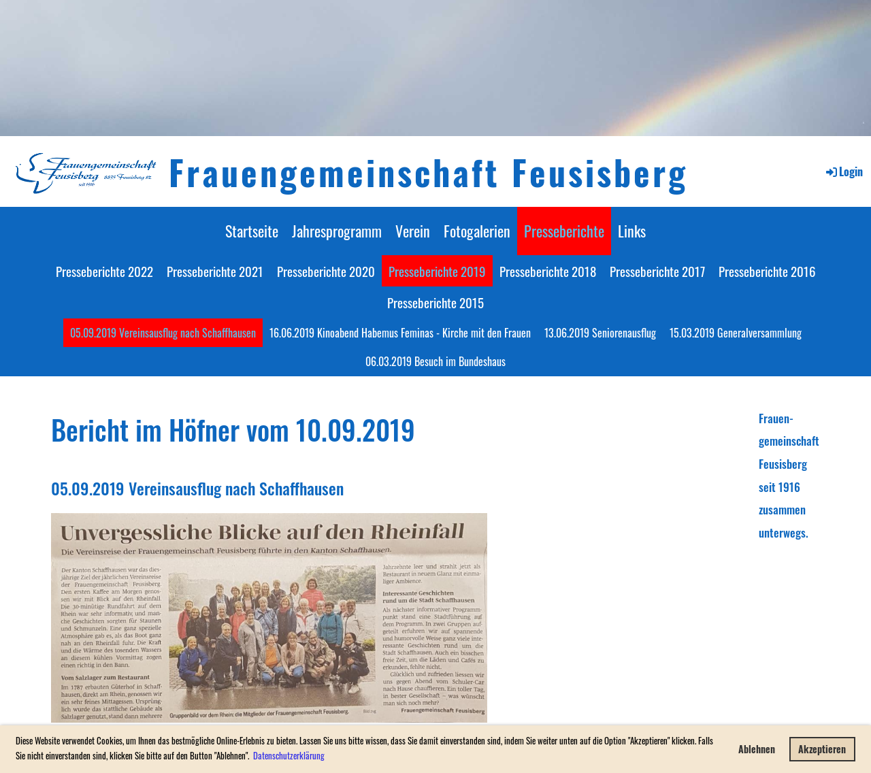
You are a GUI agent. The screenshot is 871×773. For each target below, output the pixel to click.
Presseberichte (564, 231)
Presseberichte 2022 (104, 270)
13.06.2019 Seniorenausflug (600, 333)
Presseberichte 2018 (547, 270)
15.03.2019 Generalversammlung (736, 333)
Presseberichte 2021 (215, 270)
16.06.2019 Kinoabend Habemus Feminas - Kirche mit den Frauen (400, 333)
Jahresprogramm (337, 231)
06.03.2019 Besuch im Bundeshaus (435, 361)
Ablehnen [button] (756, 749)
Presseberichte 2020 (326, 270)
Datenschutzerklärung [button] (289, 755)
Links (632, 231)
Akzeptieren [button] (822, 749)
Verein (412, 231)
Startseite (251, 231)
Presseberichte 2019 (437, 270)
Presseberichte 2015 (435, 302)
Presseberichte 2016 (767, 270)
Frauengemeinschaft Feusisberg (428, 171)
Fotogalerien (477, 231)
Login (843, 171)
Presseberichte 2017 (657, 270)
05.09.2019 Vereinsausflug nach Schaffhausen (163, 333)
